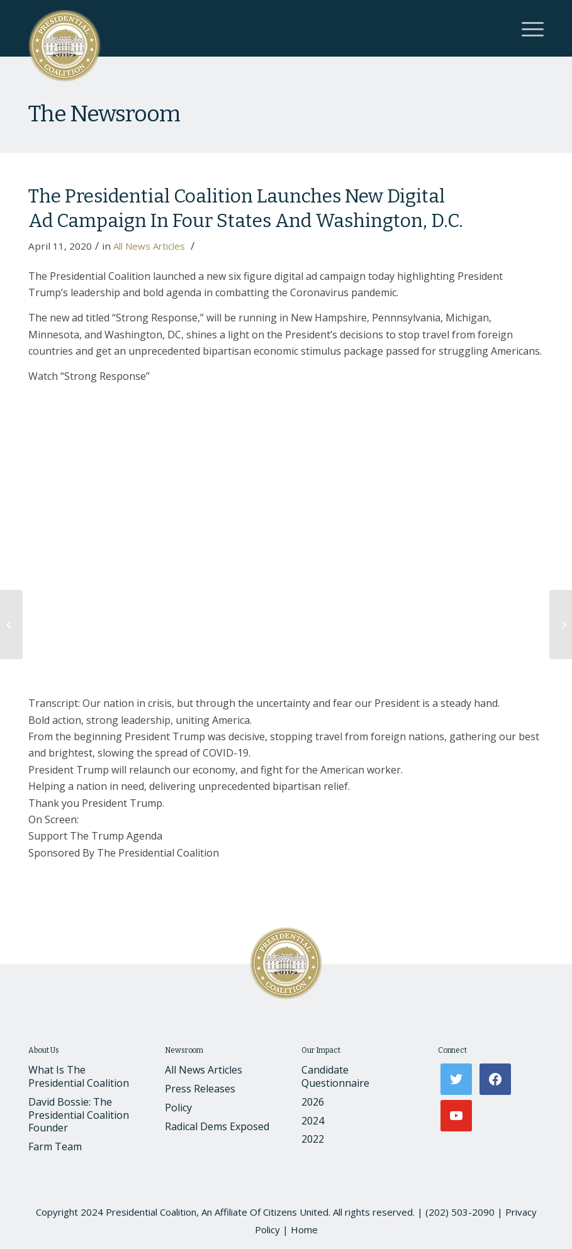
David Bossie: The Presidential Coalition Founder (78, 1115)
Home (304, 1229)
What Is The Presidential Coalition (78, 1076)
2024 (312, 1121)
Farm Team (55, 1146)
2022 (312, 1139)
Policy (178, 1107)
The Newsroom (103, 114)
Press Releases (200, 1089)
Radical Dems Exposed (217, 1126)
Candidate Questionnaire (335, 1076)
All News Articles (149, 246)
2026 (312, 1102)
